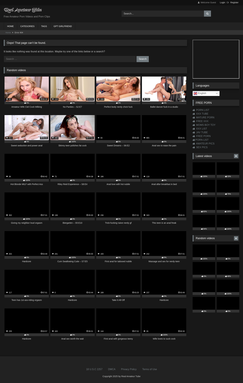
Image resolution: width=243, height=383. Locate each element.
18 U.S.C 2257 (94, 369)
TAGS (44, 26)
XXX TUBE (200, 113)
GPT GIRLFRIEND (63, 26)
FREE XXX (200, 121)
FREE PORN (202, 136)
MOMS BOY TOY (204, 125)
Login (222, 2)
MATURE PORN (203, 117)
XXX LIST (200, 128)
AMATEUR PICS (203, 143)
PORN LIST (201, 110)
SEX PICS (200, 147)
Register (234, 2)
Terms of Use (149, 369)
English (200, 93)
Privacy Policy (129, 369)
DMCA (111, 369)
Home (8, 32)
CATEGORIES (27, 26)
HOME (10, 26)
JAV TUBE (200, 132)
